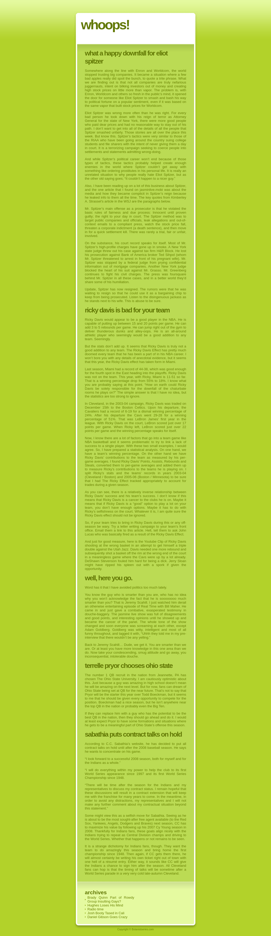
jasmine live (127, 614)
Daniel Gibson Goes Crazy (108, 917)
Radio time (96, 909)
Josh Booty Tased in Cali (106, 913)
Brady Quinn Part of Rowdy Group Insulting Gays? (111, 899)
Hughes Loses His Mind (105, 905)
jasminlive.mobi (151, 190)
